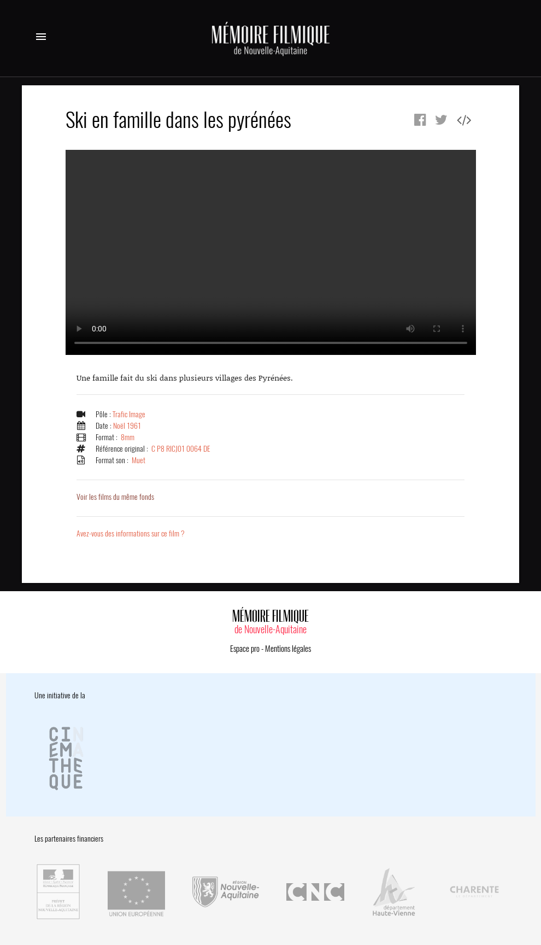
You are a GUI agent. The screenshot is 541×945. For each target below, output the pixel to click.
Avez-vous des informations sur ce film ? (131, 533)
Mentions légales (288, 648)
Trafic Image (129, 414)
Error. (271, 252)
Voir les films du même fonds (115, 497)
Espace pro (245, 648)
